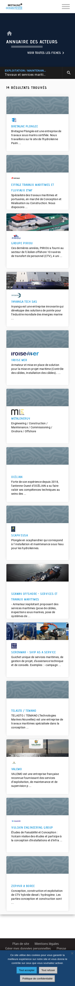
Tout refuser (48, 970)
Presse (61, 948)
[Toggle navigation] (66, 6)
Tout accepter (27, 970)
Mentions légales (47, 944)
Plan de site (20, 944)
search (68, 72)
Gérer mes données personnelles (28, 948)
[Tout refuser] (72, 953)
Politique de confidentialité (37, 978)
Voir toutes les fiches (46, 52)
